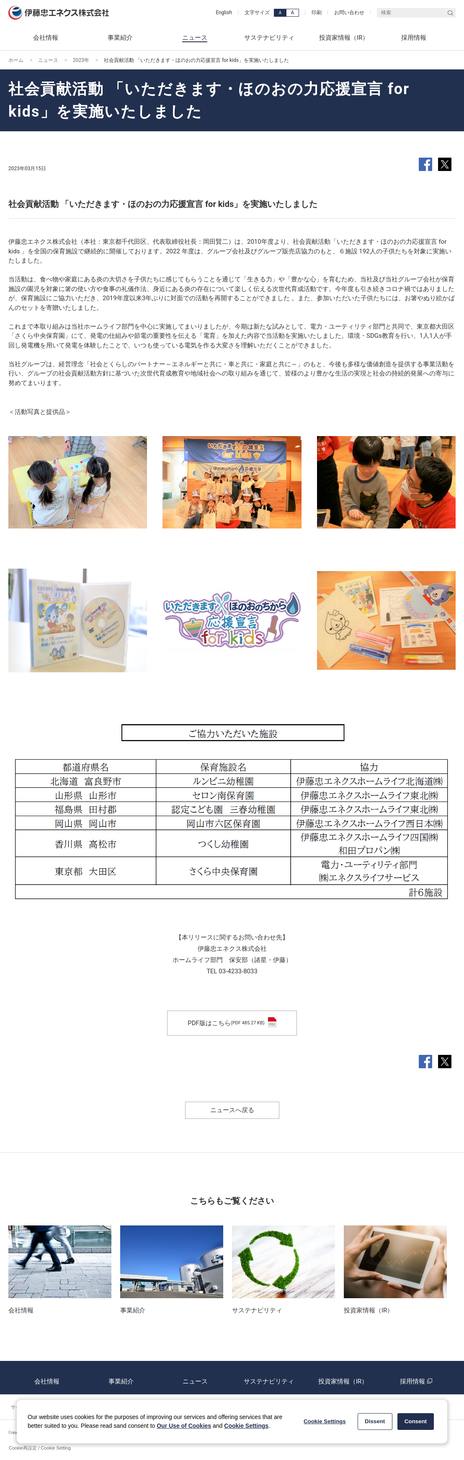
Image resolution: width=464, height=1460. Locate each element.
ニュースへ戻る (232, 1110)
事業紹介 (121, 1377)
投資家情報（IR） (343, 1377)
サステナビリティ (269, 1377)
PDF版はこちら (232, 1023)
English (224, 12)
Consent (416, 1421)
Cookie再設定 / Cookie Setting (40, 1447)
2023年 (81, 60)
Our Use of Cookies (184, 1425)
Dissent (375, 1421)
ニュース (48, 60)
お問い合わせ (349, 12)
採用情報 (417, 1377)
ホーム (15, 60)
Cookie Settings (246, 1425)
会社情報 (46, 1377)
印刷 (317, 12)
